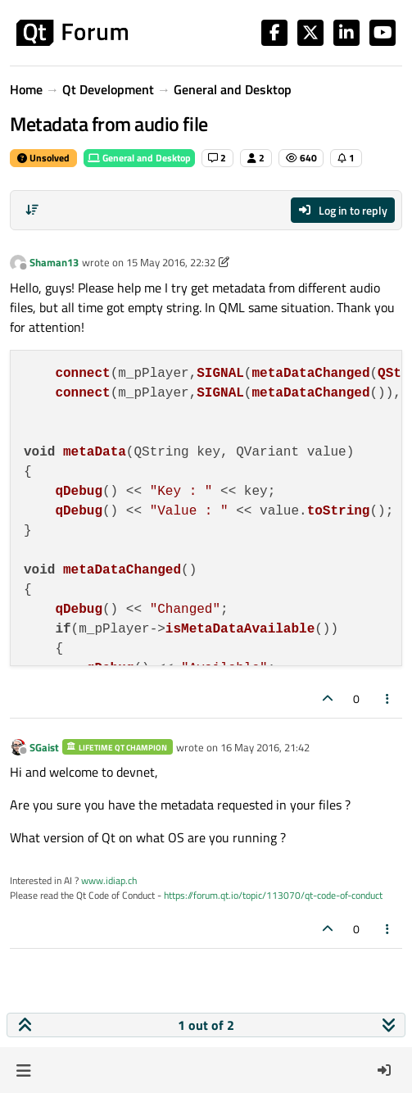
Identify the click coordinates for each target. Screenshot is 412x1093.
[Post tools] (388, 698)
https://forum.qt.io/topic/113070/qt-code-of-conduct (273, 895)
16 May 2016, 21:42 (265, 747)
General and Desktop (139, 158)
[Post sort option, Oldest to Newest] (32, 210)
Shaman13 (54, 262)
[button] (23, 1070)
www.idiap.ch (109, 880)
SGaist (44, 747)
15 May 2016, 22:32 (170, 262)
